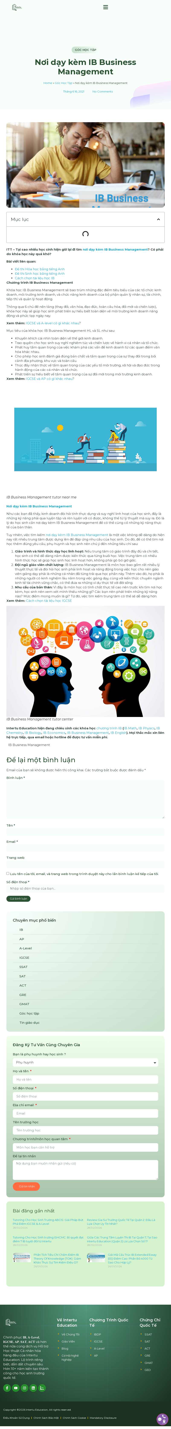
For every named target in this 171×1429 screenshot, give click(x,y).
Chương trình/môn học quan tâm (40, 1141)
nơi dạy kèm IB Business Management (115, 249)
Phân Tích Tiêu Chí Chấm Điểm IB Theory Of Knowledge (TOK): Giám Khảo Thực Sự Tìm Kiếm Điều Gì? (57, 1261)
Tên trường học (26, 1124)
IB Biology (33, 733)
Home (47, 83)
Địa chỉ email (24, 1107)
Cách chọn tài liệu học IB (35, 278)
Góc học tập (85, 49)
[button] (106, 7)
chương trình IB (109, 728)
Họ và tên (21, 1073)
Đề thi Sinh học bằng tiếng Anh (40, 274)
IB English (118, 733)
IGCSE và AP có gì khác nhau (49, 379)
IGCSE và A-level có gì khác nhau (52, 323)
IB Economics (54, 733)
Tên (10, 827)
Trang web (15, 860)
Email (12, 843)
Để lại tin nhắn (24, 1158)
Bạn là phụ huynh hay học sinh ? (39, 1056)
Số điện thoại (17, 884)
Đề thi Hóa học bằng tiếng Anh (40, 269)
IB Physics (146, 728)
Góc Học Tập (63, 83)
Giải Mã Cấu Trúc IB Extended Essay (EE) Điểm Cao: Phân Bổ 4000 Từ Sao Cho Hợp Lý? (132, 1261)
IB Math (130, 728)
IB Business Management (88, 733)
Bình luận (15, 778)
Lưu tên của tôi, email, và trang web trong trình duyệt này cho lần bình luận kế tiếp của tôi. (84, 876)
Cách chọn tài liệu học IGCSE (49, 601)
